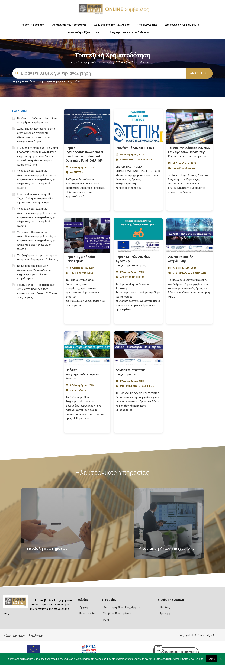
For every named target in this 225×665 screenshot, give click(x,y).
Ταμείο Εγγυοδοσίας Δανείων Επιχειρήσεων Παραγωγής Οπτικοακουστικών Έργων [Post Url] (189, 152)
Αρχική (75, 62)
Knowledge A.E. (208, 635)
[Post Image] (87, 126)
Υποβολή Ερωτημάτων (117, 613)
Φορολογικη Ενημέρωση (52, 81)
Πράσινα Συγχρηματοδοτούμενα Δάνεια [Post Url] (82, 374)
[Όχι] (220, 660)
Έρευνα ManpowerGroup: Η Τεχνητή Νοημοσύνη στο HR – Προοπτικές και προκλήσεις (35, 198)
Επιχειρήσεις (75, 81)
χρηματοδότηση (79, 390)
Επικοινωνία (87, 613)
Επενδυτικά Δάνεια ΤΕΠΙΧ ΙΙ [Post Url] (135, 148)
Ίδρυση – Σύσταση (33, 24)
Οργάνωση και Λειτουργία (70, 24)
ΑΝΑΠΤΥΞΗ (76, 172)
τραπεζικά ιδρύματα (183, 168)
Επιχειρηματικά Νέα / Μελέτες (131, 32)
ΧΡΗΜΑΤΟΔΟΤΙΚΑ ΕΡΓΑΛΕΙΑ (136, 159)
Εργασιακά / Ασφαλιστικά (183, 24)
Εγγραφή (165, 613)
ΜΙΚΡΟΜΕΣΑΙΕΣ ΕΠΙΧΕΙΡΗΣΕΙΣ (189, 272)
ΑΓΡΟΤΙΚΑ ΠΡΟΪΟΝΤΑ (132, 277)
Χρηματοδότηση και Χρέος (112, 24)
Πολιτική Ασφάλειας (14, 635)
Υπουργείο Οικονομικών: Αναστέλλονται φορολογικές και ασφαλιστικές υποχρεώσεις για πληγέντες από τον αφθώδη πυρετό (37, 179)
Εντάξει (211, 659)
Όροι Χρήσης (36, 635)
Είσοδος (165, 607)
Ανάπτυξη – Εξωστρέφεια (86, 32)
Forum (107, 619)
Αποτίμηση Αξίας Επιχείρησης (121, 607)
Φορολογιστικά (148, 24)
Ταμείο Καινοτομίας (81, 272)
